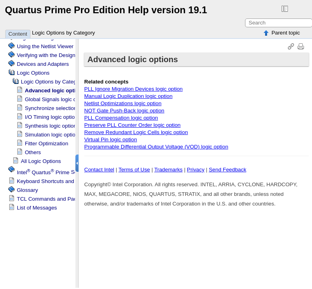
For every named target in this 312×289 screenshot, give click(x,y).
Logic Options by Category (63, 33)
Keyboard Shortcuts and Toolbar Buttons (65, 178)
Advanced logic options (55, 87)
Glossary (27, 187)
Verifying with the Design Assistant (57, 52)
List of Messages (37, 204)
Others (33, 149)
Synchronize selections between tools (69, 105)
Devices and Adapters (43, 61)
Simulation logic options (53, 131)
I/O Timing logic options (53, 114)
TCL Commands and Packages (54, 196)
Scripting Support (64, 169)
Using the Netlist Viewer (45, 43)
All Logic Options (41, 158)
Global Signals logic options (58, 96)
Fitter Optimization (46, 140)
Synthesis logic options (52, 123)
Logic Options (33, 70)
